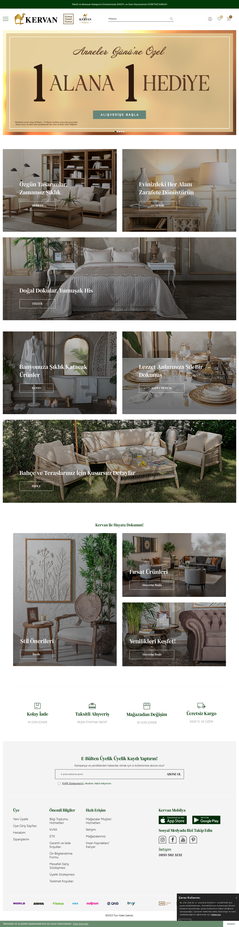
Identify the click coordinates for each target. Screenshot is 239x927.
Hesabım (19, 832)
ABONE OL (174, 774)
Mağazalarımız (96, 836)
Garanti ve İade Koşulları (60, 845)
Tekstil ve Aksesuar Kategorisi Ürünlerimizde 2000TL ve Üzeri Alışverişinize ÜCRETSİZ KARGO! (119, 4)
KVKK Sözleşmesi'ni (72, 783)
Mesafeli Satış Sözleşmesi (59, 866)
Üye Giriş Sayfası (25, 826)
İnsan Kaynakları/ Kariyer (97, 845)
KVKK (53, 829)
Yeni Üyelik (20, 819)
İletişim (91, 829)
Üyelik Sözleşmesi (62, 874)
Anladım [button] (231, 924)
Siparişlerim (21, 839)
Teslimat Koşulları (61, 881)
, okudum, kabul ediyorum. (85, 783)
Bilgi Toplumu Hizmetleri (58, 821)
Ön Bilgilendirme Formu (60, 855)
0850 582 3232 (170, 855)
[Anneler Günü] (119, 82)
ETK (52, 836)
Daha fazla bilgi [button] (80, 924)
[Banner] (60, 190)
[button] (115, 131)
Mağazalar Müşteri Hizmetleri (98, 821)
